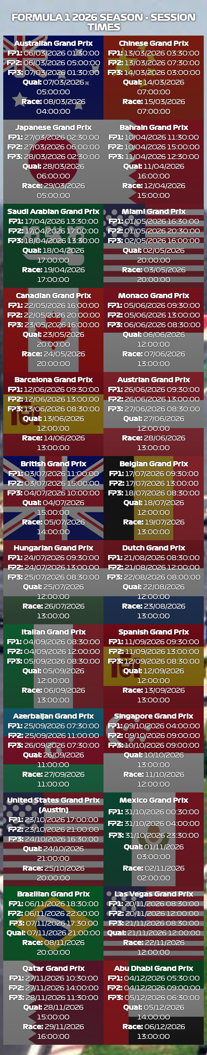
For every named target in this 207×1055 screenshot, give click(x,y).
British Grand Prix (53, 464)
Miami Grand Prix (154, 212)
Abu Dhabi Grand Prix (153, 969)
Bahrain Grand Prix (153, 128)
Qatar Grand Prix (53, 969)
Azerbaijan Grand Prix (53, 716)
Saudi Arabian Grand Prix (53, 212)
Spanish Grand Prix (153, 632)
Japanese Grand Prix (53, 128)
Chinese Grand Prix (154, 43)
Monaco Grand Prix (153, 296)
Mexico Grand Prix (153, 800)
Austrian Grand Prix (153, 380)
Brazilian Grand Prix (53, 894)
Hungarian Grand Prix (53, 548)
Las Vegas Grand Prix (153, 894)
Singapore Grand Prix (153, 716)
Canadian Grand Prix (53, 296)
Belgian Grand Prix (153, 464)
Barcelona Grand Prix (53, 380)
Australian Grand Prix (53, 43)
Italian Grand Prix (53, 632)
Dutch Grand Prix (153, 548)
